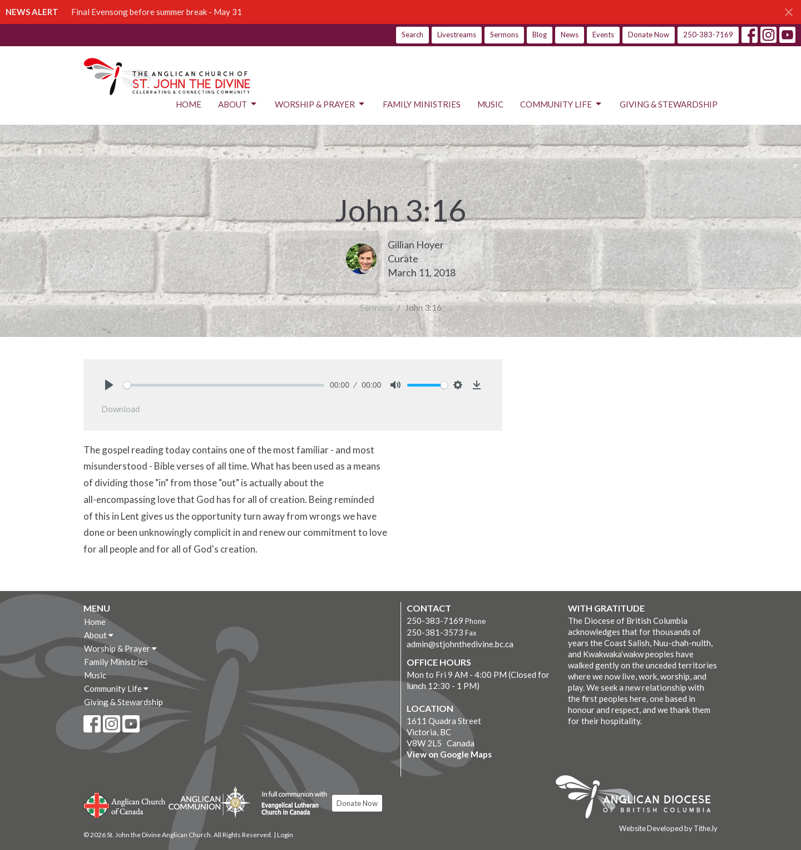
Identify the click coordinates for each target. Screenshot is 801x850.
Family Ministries (422, 104)
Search (412, 34)
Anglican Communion (209, 802)
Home (188, 104)
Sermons (504, 34)
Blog (539, 34)
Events (603, 34)
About (238, 104)
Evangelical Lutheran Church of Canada (290, 804)
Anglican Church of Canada (124, 804)
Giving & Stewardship (669, 104)
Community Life (561, 104)
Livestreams (456, 34)
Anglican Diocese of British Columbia (639, 799)
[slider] (223, 385)
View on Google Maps (449, 754)
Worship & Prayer (320, 104)
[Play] (109, 385)
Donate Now (648, 34)
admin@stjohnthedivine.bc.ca (460, 644)
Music (490, 104)
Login (285, 835)
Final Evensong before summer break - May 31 (156, 12)
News (569, 34)
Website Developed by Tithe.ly (668, 828)
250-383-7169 (708, 34)
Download (120, 409)
